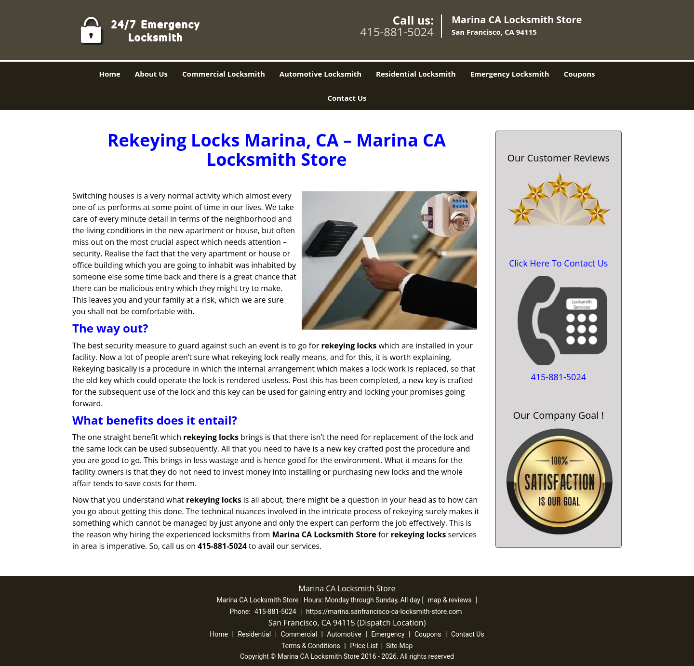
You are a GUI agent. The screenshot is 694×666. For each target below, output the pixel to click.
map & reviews (450, 600)
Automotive (344, 634)
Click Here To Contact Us (558, 263)
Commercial (299, 634)
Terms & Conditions (310, 646)
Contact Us (346, 98)
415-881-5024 (397, 32)
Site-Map (399, 646)
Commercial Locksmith (223, 74)
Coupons (579, 74)
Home (109, 74)
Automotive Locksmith (320, 74)
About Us (151, 74)
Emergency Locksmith (509, 74)
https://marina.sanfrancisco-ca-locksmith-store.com (384, 611)
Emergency (387, 634)
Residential (254, 634)
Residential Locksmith (416, 74)
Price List (364, 646)
